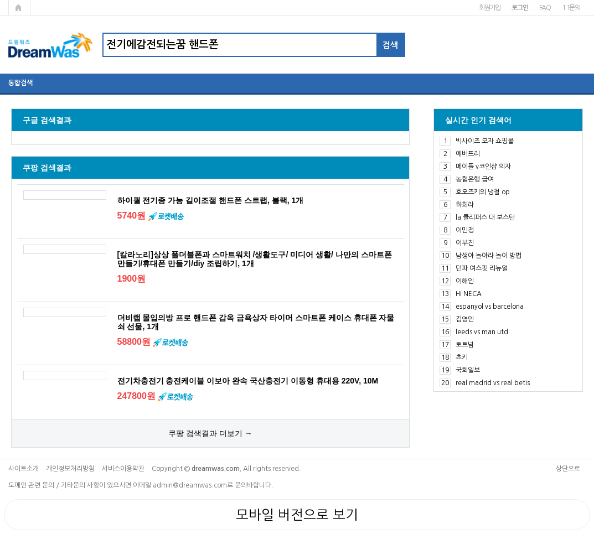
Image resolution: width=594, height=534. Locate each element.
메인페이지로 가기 (19, 7)
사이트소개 (23, 468)
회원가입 (489, 7)
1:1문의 (571, 7)
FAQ (545, 7)
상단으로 (568, 468)
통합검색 (20, 83)
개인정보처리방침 (70, 468)
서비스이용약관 (123, 468)
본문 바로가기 (0, 0)
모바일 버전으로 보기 (297, 514)
